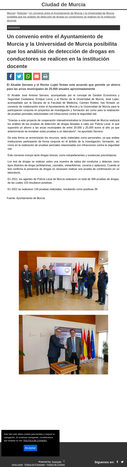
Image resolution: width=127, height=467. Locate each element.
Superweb (56, 462)
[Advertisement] (63, 226)
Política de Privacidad (34, 464)
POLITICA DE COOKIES (35, 440)
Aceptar (30, 448)
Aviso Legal (17, 464)
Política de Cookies (56, 464)
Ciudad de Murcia (64, 4)
